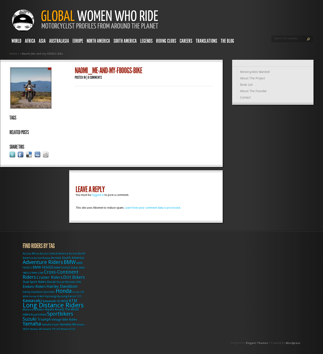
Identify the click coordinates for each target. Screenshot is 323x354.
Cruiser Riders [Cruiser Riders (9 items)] (50, 277)
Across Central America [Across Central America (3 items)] (53, 253)
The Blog (227, 41)
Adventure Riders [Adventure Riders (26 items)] (43, 262)
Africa (30, 41)
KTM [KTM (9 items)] (73, 300)
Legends (146, 41)
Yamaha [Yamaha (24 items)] (32, 324)
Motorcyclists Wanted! (255, 72)
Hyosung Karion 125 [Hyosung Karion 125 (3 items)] (69, 296)
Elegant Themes (257, 343)
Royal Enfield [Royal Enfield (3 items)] (39, 314)
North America (98, 41)
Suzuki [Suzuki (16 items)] (30, 319)
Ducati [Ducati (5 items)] (51, 282)
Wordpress (293, 343)
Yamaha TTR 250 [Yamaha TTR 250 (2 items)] (51, 329)
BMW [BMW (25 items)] (70, 262)
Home (13, 53)
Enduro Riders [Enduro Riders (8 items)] (34, 286)
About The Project (252, 78)
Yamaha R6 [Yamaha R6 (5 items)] (68, 324)
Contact (245, 97)
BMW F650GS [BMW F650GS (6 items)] (43, 267)
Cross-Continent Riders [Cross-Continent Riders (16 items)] (50, 274)
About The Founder (253, 91)
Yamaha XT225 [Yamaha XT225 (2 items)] (68, 329)
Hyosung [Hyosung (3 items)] (50, 296)
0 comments (95, 77)
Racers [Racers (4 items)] (49, 309)
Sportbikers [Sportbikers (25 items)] (60, 314)
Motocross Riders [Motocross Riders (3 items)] (34, 309)
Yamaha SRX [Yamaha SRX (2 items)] (36, 329)
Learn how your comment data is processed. (153, 207)
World (16, 41)
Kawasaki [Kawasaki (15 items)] (32, 300)
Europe (78, 41)
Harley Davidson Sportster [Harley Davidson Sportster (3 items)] (39, 292)
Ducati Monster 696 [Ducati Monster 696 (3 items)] (69, 282)
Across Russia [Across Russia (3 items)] (42, 258)
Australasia (59, 41)
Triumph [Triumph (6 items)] (44, 319)
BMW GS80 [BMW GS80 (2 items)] (37, 273)
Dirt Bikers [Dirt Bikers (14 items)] (74, 277)
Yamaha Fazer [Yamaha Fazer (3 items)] (50, 324)
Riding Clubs (166, 41)
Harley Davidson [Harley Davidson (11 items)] (62, 286)
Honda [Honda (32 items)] (64, 291)
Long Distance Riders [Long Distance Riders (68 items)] (53, 305)
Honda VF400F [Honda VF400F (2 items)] (37, 296)
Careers (186, 41)
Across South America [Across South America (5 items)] (67, 258)
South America (125, 41)
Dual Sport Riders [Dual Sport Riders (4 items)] (34, 282)
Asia (42, 41)
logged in (98, 195)
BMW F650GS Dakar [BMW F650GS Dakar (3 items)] (66, 267)
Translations (206, 41)
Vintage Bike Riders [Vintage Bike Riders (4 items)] (64, 319)
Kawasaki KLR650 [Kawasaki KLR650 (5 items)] (55, 301)
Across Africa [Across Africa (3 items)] (31, 253)
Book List (246, 84)
